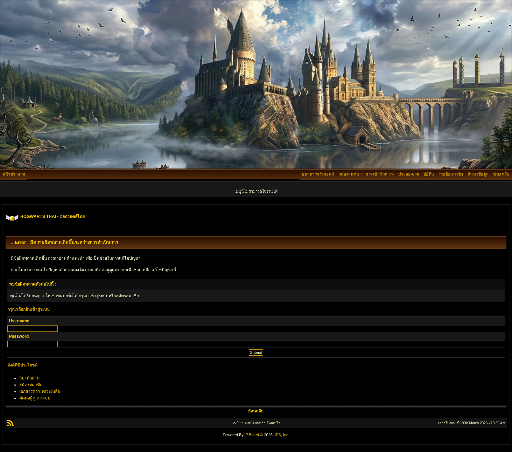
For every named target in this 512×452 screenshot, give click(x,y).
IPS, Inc (281, 435)
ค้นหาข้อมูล (478, 174)
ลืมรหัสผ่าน (29, 378)
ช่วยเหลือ (501, 174)
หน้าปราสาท (13, 174)
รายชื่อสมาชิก (451, 174)
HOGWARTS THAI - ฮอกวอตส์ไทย (52, 216)
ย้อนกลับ (256, 411)
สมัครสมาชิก (30, 384)
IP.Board (252, 435)
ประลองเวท (408, 174)
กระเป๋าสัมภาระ (380, 174)
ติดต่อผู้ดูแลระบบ (34, 398)
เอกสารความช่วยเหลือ (39, 391)
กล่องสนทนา (350, 174)
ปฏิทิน (428, 174)
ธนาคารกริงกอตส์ (318, 174)
